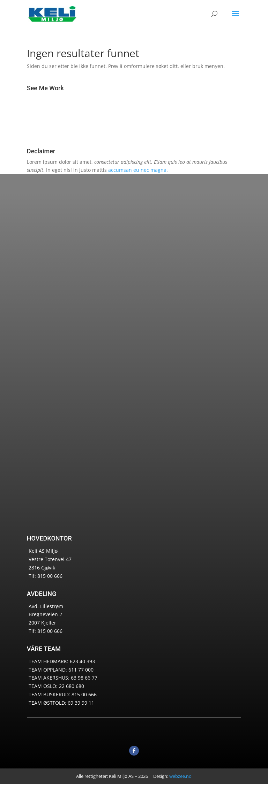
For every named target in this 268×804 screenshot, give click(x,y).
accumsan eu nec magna (137, 170)
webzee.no (180, 776)
